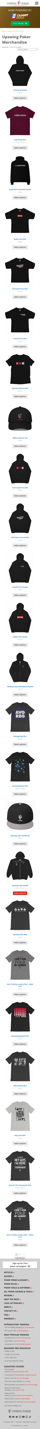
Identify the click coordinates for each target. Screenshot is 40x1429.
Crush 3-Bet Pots (10, 1358)
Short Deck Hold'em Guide (14, 1361)
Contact (25, 1425)
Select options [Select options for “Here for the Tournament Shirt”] (20, 1193)
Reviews (8, 1295)
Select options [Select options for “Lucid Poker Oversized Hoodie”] (20, 197)
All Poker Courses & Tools (18, 1291)
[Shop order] (28, 49)
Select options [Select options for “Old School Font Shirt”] (20, 297)
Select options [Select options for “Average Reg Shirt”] (20, 744)
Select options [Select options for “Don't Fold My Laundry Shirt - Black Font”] (20, 994)
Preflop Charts (10, 1351)
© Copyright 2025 (8, 1422)
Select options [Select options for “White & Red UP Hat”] (20, 446)
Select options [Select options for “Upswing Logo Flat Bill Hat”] (20, 844)
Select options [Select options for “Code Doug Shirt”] (20, 148)
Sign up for (20, 1264)
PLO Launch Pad (16, 1331)
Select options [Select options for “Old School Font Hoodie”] (20, 545)
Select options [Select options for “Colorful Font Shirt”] (20, 346)
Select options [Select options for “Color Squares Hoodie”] (20, 496)
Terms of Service (16, 1425)
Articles (8, 1272)
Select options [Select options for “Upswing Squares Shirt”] (20, 396)
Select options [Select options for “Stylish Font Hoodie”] (20, 645)
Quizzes (8, 1276)
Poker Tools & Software (17, 1287)
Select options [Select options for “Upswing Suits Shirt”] (20, 942)
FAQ (6, 1314)
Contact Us (10, 1311)
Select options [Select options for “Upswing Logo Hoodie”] (20, 893)
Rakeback (9, 1318)
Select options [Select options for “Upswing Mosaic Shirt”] (20, 794)
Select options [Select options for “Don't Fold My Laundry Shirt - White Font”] (20, 1245)
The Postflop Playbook (19, 1327)
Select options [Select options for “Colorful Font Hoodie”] (20, 595)
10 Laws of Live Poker (12, 1354)
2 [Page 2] (19, 1255)
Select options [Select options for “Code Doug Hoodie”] (20, 98)
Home (4, 31)
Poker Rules (10, 1284)
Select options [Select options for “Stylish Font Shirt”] (20, 247)
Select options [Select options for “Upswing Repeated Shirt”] (20, 1044)
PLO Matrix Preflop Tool (13, 1406)
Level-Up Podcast (13, 1303)
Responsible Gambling (29, 1422)
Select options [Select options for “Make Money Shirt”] (20, 1094)
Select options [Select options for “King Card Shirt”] (20, 1143)
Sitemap (18, 1422)
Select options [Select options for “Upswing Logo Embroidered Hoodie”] (20, 694)
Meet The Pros (11, 1299)
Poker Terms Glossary (16, 1280)
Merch (7, 1307)
